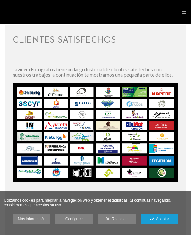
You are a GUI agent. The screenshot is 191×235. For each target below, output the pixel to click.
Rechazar (117, 219)
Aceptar (159, 219)
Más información (31, 219)
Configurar (74, 219)
